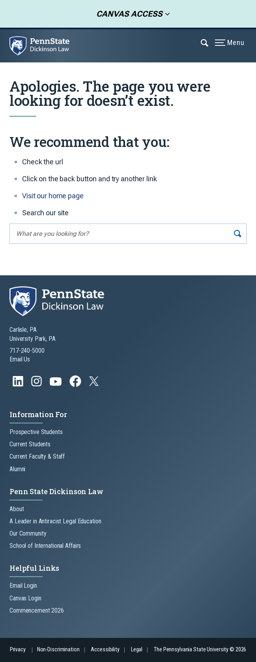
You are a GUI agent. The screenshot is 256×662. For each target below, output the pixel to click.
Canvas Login (25, 598)
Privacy (18, 649)
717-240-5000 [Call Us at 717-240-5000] (27, 350)
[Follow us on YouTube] (56, 385)
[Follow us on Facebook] (76, 385)
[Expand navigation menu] (205, 42)
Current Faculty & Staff (37, 456)
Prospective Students (36, 432)
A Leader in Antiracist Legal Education (55, 521)
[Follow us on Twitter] (94, 383)
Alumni (17, 469)
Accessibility (105, 649)
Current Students (29, 444)
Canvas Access (127, 13)
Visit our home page (53, 196)
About (16, 509)
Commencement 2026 (36, 610)
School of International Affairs (45, 545)
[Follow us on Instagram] (37, 385)
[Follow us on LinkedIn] (19, 385)
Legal (136, 649)
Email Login (23, 585)
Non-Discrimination (58, 649)
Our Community (27, 533)
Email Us (19, 359)
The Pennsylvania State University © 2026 (200, 649)
